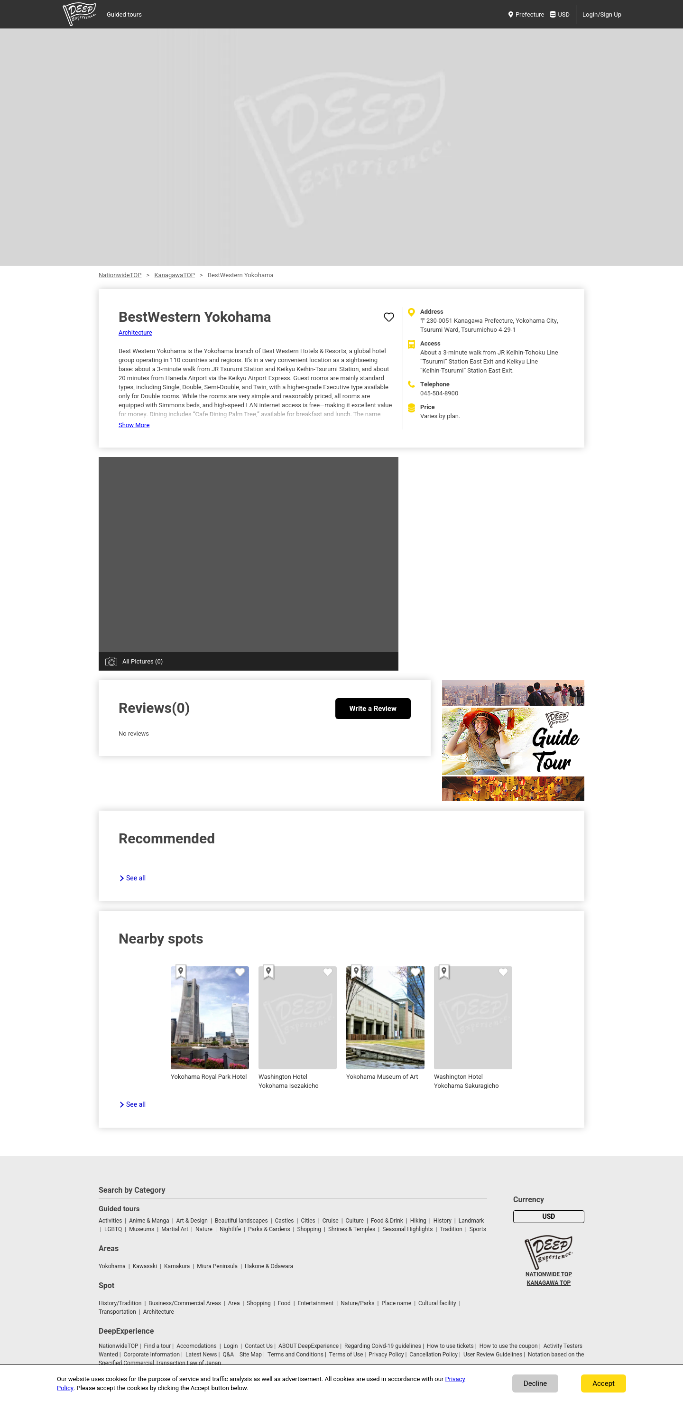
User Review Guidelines (492, 1354)
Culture (355, 1220)
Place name (397, 1303)
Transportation (117, 1312)
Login (231, 1346)
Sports (478, 1229)
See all (136, 878)
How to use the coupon (509, 1346)
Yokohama (112, 1266)
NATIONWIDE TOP (549, 1274)
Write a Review (373, 708)
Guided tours (124, 14)
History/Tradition (120, 1303)
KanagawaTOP (174, 275)
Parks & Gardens (269, 1229)
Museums (141, 1229)
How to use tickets (450, 1346)
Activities (110, 1220)
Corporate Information (152, 1354)
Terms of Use (346, 1354)
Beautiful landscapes (241, 1220)
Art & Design (192, 1220)
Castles (284, 1220)
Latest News (201, 1354)
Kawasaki (145, 1266)
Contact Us (259, 1346)
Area (234, 1303)
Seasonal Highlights (407, 1229)
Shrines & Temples (351, 1229)
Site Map (251, 1354)
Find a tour (157, 1346)
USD (560, 14)
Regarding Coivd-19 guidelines (382, 1346)
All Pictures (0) (142, 661)
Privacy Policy (386, 1354)
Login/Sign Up (601, 14)
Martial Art (174, 1229)
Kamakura (177, 1266)
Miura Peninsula (217, 1266)
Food (284, 1303)
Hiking (418, 1220)
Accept (603, 1383)
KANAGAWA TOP (549, 1283)
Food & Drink (387, 1220)
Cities (308, 1220)
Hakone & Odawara (269, 1266)
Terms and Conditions (295, 1354)
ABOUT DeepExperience (308, 1346)
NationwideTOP (120, 275)
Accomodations (196, 1346)
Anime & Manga (149, 1220)
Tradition (451, 1229)
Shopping (309, 1229)
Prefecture (526, 14)
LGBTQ (113, 1229)
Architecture (135, 332)
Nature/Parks (357, 1303)
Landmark (471, 1220)
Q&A (228, 1354)
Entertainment (316, 1303)
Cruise (331, 1220)
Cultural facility (437, 1303)
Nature (203, 1229)
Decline (535, 1383)
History (443, 1220)
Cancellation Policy (433, 1354)
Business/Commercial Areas (184, 1303)
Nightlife (230, 1229)
